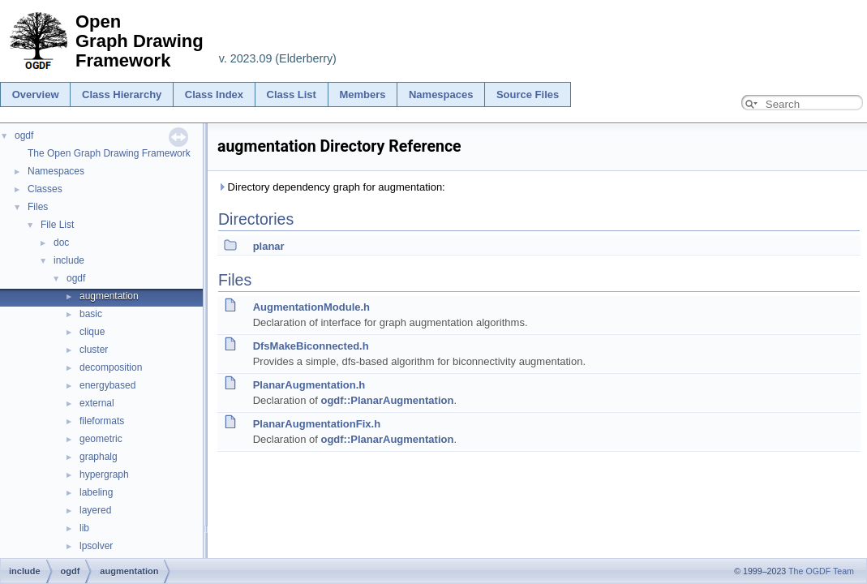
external (96, 403)
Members (362, 94)
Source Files (527, 94)
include (69, 260)
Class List (291, 94)
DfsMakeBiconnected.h (311, 346)
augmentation (109, 296)
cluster (93, 349)
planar (269, 246)
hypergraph (104, 474)
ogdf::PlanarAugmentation (386, 400)
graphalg (98, 456)
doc (61, 242)
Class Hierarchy (121, 94)
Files (38, 207)
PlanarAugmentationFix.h (316, 424)
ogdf (24, 135)
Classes (45, 189)
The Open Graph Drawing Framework (109, 153)
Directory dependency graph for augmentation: (331, 187)
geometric (100, 438)
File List (57, 224)
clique (92, 331)
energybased (107, 385)
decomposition (110, 367)
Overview (35, 94)
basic (90, 314)
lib (84, 528)
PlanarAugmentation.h (309, 385)
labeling (96, 492)
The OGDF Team (821, 571)
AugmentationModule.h (311, 307)
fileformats (101, 421)
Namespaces (441, 94)
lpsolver (96, 546)
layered (95, 510)
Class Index (214, 94)
